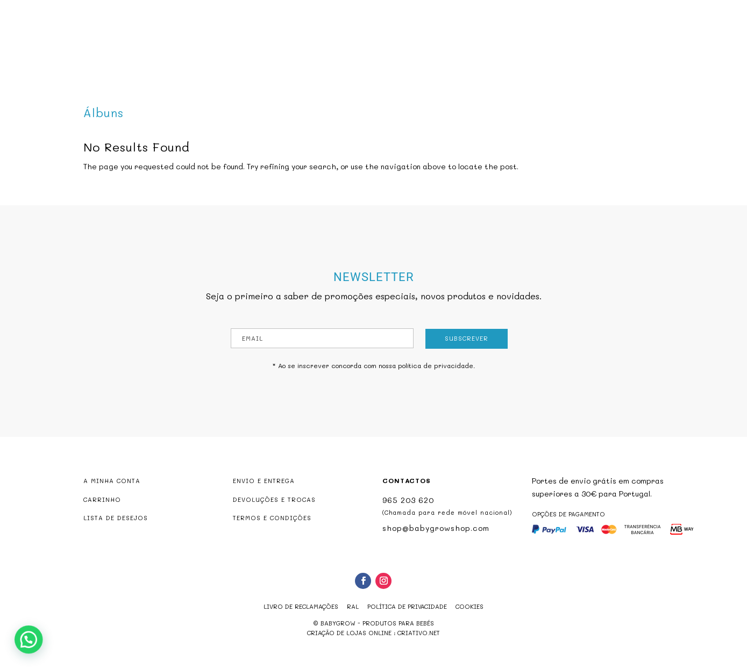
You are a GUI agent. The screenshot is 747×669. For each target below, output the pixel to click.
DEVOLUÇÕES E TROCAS (274, 499)
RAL (353, 606)
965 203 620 (408, 500)
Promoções (382, 50)
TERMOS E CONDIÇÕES (272, 518)
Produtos (315, 50)
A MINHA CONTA (111, 481)
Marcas (433, 50)
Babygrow (262, 50)
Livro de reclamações (301, 606)
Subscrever (466, 338)
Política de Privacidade (407, 606)
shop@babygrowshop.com (672, 7)
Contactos (483, 50)
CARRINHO (102, 499)
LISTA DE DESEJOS (115, 518)
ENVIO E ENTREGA (264, 481)
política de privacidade (435, 365)
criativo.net (418, 633)
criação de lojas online (349, 633)
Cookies (469, 606)
